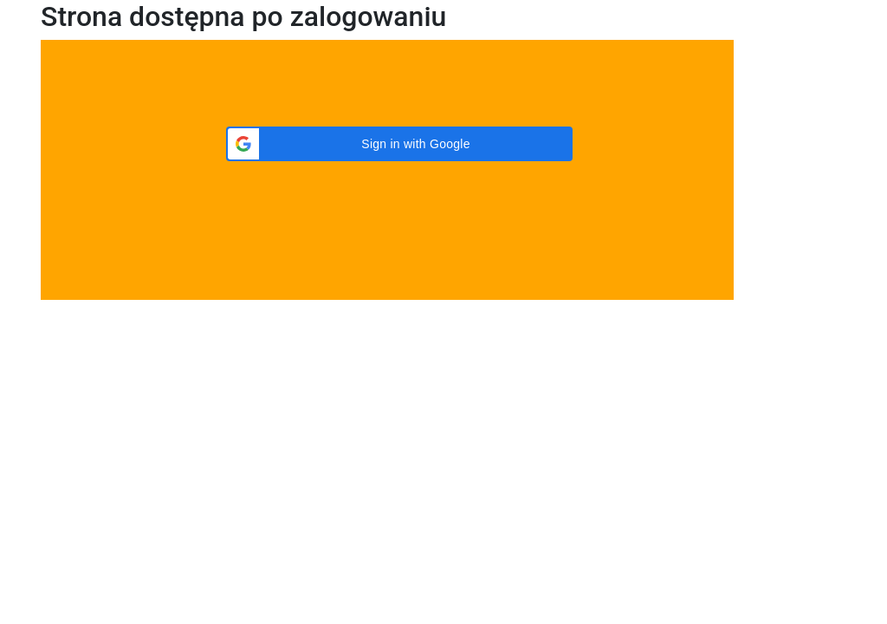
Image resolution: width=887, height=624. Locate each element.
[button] (399, 144)
